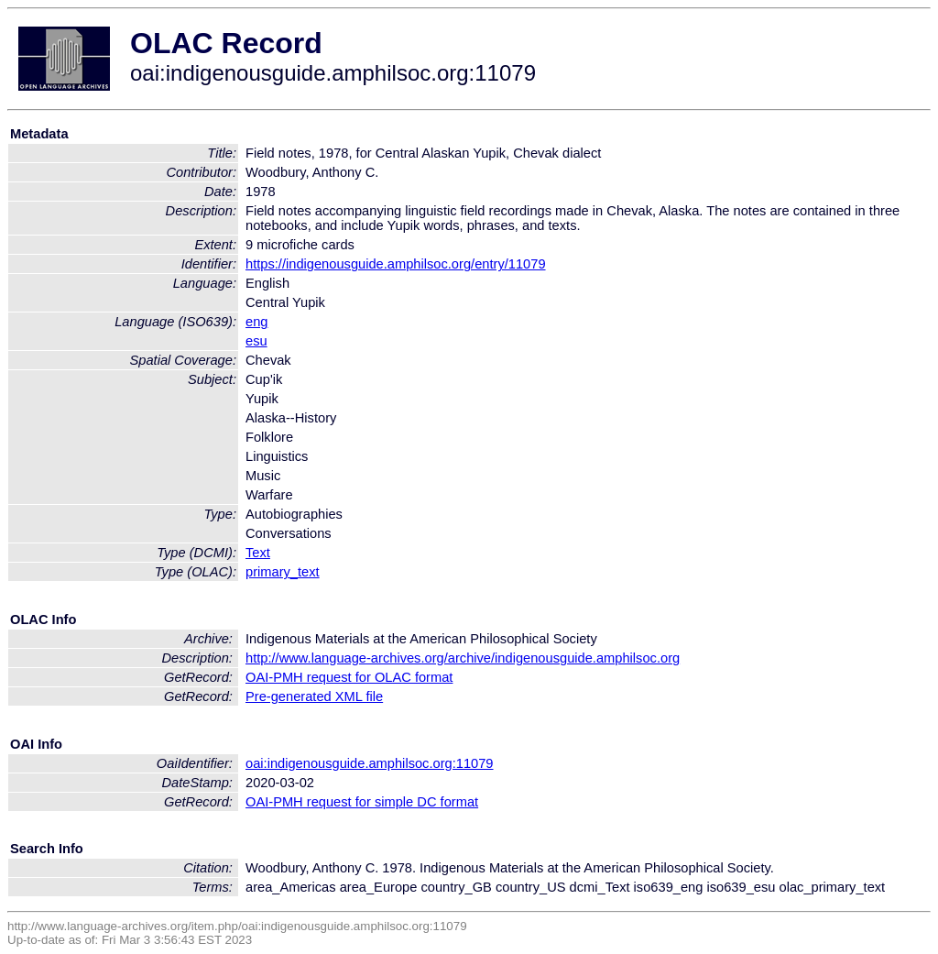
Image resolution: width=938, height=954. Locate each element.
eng (256, 321)
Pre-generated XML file (314, 696)
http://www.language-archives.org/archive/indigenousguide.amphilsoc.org (462, 658)
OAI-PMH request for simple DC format (361, 802)
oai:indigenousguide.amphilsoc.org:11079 (369, 763)
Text (257, 552)
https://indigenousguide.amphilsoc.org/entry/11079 (395, 264)
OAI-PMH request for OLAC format (349, 677)
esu (256, 341)
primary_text (282, 572)
